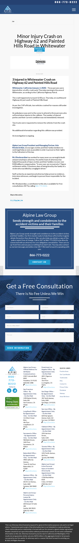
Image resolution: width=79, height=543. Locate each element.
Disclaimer (63, 390)
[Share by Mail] (22, 200)
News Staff (40, 73)
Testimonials (63, 378)
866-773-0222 (66, 2)
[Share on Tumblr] (17, 200)
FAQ (61, 381)
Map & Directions (31, 385)
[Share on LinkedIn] (16, 200)
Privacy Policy (64, 387)
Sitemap (62, 393)
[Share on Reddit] (20, 200)
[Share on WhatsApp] (13, 200)
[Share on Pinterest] (14, 200)
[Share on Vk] (18, 200)
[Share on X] (12, 200)
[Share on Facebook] (10, 200)
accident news (40, 63)
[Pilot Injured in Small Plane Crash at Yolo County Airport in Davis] (1, 271)
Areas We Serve (64, 396)
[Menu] (74, 9)
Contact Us (63, 384)
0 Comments (40, 52)
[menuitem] (65, 2)
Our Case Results (65, 374)
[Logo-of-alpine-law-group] (8, 9)
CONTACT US (39, 262)
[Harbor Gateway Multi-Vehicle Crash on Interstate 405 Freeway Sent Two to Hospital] (77, 271)
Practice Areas (64, 371)
